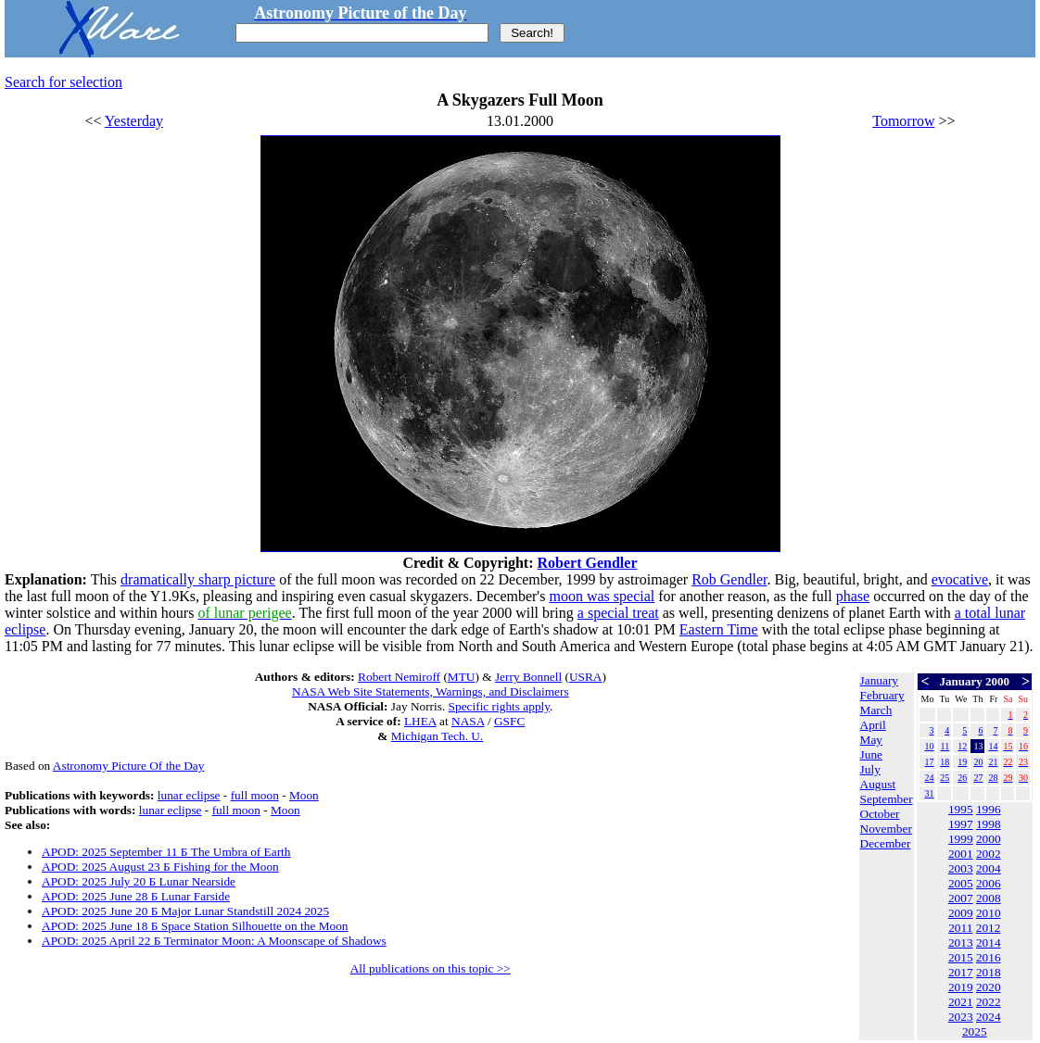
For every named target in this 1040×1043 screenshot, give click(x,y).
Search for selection (63, 82)
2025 (974, 1031)
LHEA (420, 721)
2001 (960, 854)
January (879, 680)
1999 (960, 839)
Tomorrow (903, 121)
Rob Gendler (729, 579)
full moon (255, 795)
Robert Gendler (588, 563)
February (882, 695)
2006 (988, 883)
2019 (960, 987)
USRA (585, 677)
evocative (960, 579)
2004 (988, 868)
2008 (988, 898)
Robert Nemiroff (399, 677)
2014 (988, 942)
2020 (988, 987)
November (886, 829)
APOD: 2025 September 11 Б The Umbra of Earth (166, 852)
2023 (960, 1017)
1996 (988, 809)
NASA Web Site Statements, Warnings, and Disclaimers (430, 691)
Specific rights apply (499, 706)
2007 (960, 898)
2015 (960, 957)
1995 (960, 809)
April (873, 725)
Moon (304, 795)
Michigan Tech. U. (437, 736)
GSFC (509, 721)
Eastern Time (718, 629)
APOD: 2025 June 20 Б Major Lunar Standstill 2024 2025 (185, 911)
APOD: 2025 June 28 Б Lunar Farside (136, 896)
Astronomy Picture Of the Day (129, 766)
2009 (960, 913)
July (870, 769)
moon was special (601, 596)
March (876, 710)
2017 (960, 972)
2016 (988, 957)
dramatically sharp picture (197, 579)
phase (852, 596)
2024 (988, 1017)
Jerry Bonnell (528, 677)
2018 (988, 972)
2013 (960, 942)
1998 (988, 824)
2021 (960, 1002)
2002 (988, 854)
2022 (988, 1002)
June (871, 754)
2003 (960, 868)
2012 (988, 928)
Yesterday (134, 121)
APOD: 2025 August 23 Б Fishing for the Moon (160, 866)
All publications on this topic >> (430, 968)
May (871, 740)
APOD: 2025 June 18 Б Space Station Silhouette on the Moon (195, 926)
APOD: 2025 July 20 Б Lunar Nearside (138, 881)
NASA (468, 721)
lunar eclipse (189, 795)
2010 (988, 913)
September (886, 799)
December (885, 843)
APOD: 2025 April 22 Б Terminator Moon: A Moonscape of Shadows (214, 941)
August (878, 784)
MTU (462, 677)
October (880, 814)
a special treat (618, 613)
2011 (960, 928)
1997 (960, 824)
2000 (988, 839)
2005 (960, 883)
